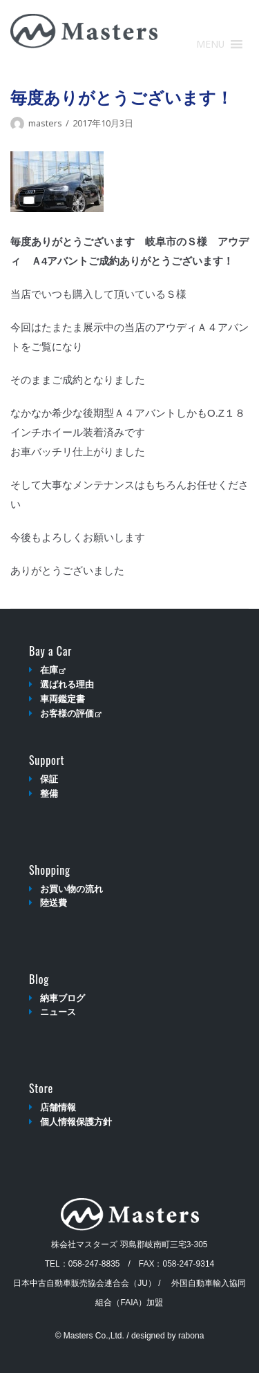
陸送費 (53, 903)
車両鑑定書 (62, 699)
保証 (49, 779)
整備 (49, 793)
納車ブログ (62, 998)
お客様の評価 (71, 713)
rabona (191, 1336)
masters (45, 123)
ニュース (58, 1012)
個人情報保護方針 (76, 1122)
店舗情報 (58, 1107)
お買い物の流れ (71, 889)
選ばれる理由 (67, 684)
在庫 (53, 670)
